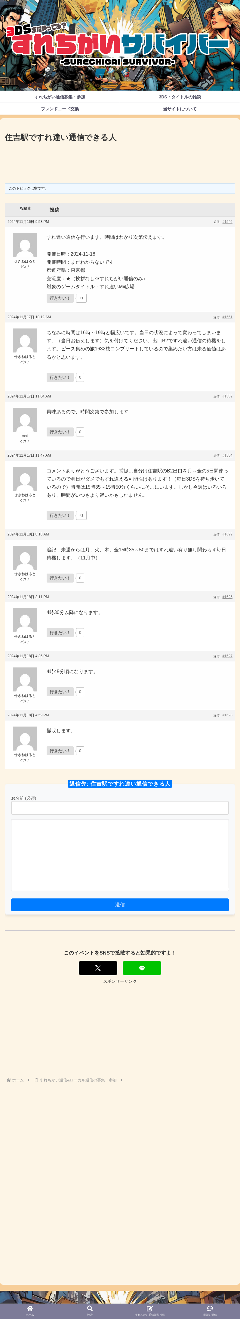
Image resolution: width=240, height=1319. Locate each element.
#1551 (227, 317)
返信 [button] (217, 221)
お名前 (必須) (23, 798)
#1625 (227, 597)
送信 (120, 904)
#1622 (227, 534)
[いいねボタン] (60, 298)
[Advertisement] (120, 160)
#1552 (227, 396)
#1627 (227, 656)
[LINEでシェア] (142, 968)
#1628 (227, 715)
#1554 (227, 455)
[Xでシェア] (98, 968)
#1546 (227, 222)
